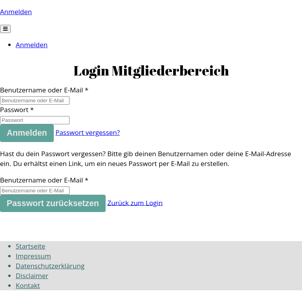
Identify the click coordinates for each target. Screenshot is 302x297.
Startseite (30, 246)
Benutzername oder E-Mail (41, 89)
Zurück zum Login (135, 202)
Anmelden (16, 11)
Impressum (33, 255)
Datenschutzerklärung (50, 265)
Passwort (14, 109)
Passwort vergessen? (87, 132)
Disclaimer (32, 275)
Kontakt (28, 285)
